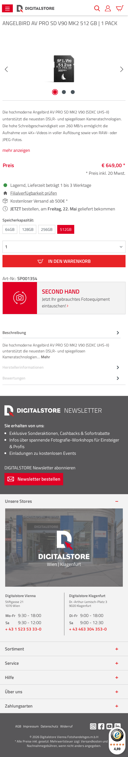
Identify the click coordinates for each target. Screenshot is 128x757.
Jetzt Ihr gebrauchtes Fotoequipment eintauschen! (76, 302)
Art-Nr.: (9, 278)
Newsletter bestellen (33, 478)
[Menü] (7, 8)
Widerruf (66, 726)
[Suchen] (97, 8)
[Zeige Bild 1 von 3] (55, 92)
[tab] (61, 344)
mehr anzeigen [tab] (16, 150)
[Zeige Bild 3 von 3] (73, 92)
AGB (18, 726)
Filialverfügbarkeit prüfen (33, 193)
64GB (10, 229)
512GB (66, 229)
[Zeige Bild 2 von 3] (64, 92)
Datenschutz (49, 726)
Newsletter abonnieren (39, 467)
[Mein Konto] (107, 8)
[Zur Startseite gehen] (35, 8)
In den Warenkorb (64, 261)
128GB (28, 229)
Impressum (31, 726)
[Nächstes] (122, 69)
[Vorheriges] (6, 69)
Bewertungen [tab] (61, 378)
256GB (47, 229)
